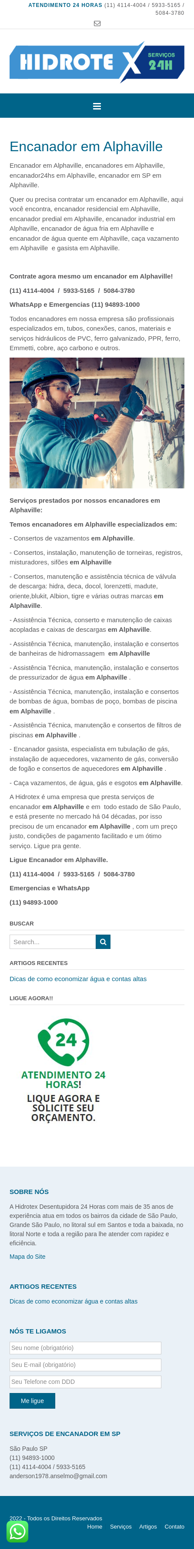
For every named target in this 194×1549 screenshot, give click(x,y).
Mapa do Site (28, 1256)
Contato (174, 1526)
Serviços (121, 1526)
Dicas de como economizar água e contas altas (78, 978)
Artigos (148, 1526)
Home (95, 1526)
